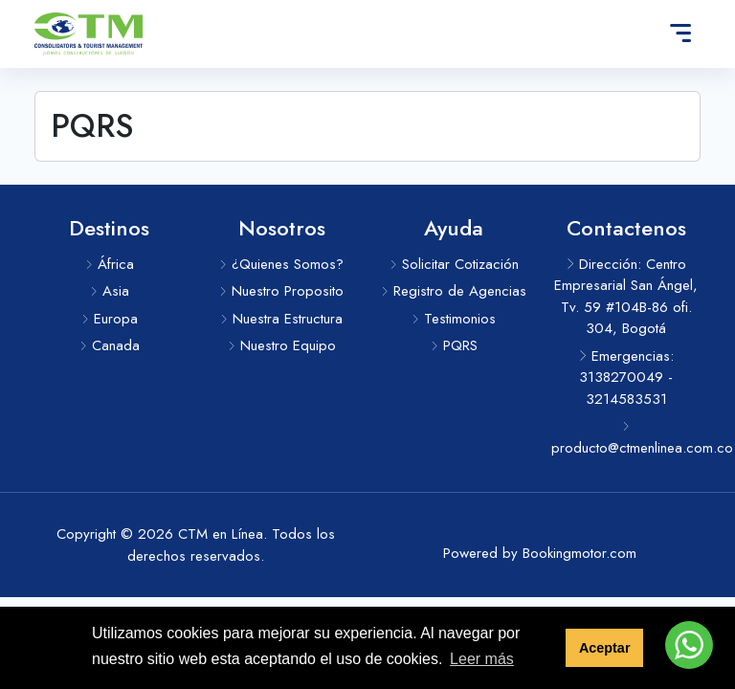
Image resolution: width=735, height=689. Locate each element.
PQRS (454, 345)
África (109, 264)
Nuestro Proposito (281, 290)
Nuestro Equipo (282, 345)
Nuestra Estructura (281, 318)
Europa (109, 318)
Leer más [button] (482, 659)
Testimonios (454, 318)
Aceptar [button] (605, 648)
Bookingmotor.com (579, 553)
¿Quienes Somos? (281, 264)
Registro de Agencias (453, 290)
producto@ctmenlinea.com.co (626, 439)
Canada (109, 345)
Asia (109, 290)
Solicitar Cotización (454, 264)
